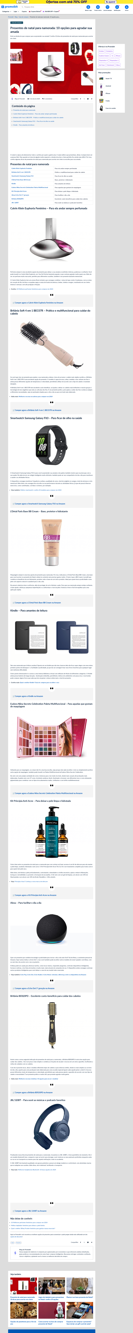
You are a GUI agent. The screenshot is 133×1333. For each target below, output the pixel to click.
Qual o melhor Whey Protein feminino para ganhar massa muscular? (33, 1228)
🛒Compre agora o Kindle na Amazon (28, 696)
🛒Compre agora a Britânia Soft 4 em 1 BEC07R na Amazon (37, 410)
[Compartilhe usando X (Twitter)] (84, 98)
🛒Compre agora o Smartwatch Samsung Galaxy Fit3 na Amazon (39, 504)
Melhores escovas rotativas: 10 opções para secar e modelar (38, 1079)
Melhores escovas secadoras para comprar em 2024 (36, 396)
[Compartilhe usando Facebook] (80, 98)
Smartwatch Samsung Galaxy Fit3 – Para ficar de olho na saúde (33, 121)
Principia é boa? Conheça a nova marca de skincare (31, 881)
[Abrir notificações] (117, 8)
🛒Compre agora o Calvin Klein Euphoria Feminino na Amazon (38, 303)
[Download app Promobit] (88, 8)
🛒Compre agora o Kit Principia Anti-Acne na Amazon (34, 895)
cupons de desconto (16, 1237)
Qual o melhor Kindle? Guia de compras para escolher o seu (39, 682)
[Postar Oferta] (98, 8)
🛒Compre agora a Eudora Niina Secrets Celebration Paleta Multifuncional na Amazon (47, 793)
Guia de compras (23, 17)
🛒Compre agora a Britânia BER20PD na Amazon (33, 1092)
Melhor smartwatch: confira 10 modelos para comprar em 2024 (40, 490)
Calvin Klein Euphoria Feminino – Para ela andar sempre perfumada (35, 114)
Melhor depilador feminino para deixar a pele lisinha (28, 1225)
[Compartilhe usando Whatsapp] (87, 98)
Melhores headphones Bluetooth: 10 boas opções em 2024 (37, 1170)
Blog (16, 17)
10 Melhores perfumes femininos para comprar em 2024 (35, 289)
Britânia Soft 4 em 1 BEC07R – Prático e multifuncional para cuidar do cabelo (38, 117)
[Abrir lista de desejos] (107, 8)
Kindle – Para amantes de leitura (23, 125)
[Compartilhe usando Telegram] (91, 98)
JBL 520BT (15, 202)
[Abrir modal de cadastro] (127, 8)
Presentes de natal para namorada (24, 110)
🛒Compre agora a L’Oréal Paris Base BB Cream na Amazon (37, 602)
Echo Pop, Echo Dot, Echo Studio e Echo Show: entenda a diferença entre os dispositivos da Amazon (53, 974)
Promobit (10, 17)
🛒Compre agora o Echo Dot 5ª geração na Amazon (33, 988)
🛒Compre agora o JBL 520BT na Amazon (29, 1211)
